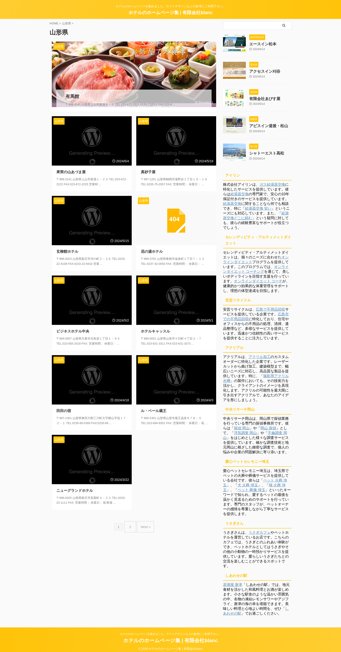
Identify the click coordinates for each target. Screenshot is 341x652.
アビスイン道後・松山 (265, 124)
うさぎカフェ (259, 529)
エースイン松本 (260, 44)
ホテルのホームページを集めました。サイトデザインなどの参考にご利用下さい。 (170, 630)
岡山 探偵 (268, 425)
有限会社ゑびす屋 (262, 97)
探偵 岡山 (241, 425)
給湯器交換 (239, 191)
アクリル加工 (259, 353)
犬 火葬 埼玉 (248, 482)
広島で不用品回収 (270, 306)
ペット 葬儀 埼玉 (251, 486)
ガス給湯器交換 (272, 181)
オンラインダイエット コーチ (258, 278)
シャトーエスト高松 (263, 150)
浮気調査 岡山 (245, 429)
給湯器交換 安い (258, 205)
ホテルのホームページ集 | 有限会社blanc (171, 12)
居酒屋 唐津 (232, 581)
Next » (144, 521)
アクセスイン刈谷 (262, 70)
